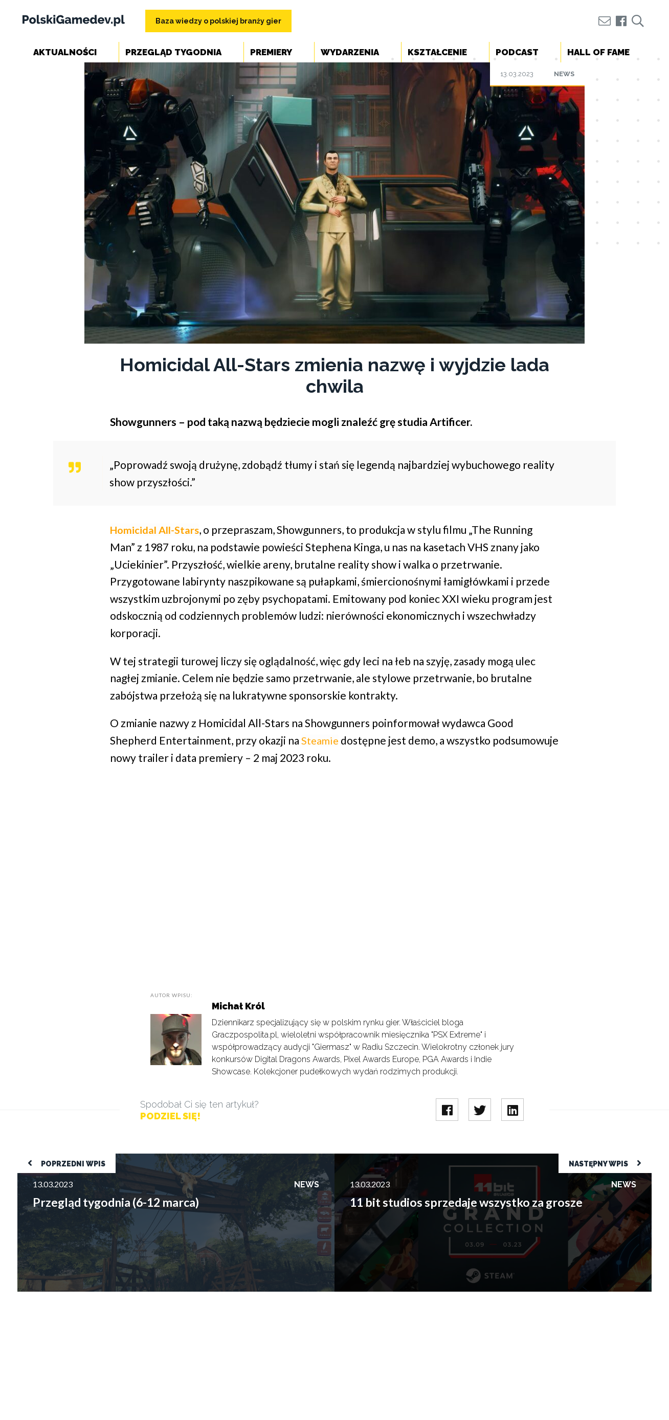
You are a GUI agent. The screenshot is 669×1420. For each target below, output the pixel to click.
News (564, 74)
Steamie (320, 740)
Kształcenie (437, 52)
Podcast (517, 52)
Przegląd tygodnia (173, 52)
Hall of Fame (598, 52)
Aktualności (65, 52)
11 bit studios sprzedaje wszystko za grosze (411, 1158)
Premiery (271, 52)
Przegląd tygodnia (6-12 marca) (73, 1158)
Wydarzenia (350, 52)
